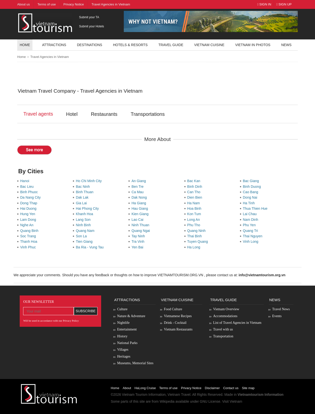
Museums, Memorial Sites (135, 363)
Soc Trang (29, 236)
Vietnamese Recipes (178, 316)
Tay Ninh (139, 236)
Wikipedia (166, 401)
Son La (82, 236)
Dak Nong (140, 197)
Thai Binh (195, 236)
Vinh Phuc (29, 247)
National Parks (127, 343)
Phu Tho (194, 225)
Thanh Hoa (29, 241)
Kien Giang (140, 214)
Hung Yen (28, 214)
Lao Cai (138, 220)
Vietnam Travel (179, 395)
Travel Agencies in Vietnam (49, 57)
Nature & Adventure (131, 316)
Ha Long (194, 247)
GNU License (210, 401)
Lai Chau (251, 214)
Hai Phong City (88, 208)
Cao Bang (251, 192)
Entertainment (127, 329)
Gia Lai (82, 203)
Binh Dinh (195, 187)
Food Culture (173, 309)
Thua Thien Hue (256, 208)
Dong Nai (251, 197)
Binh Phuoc (30, 192)
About (127, 388)
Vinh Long (251, 241)
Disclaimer (212, 388)
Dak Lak (83, 197)
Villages (122, 349)
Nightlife (123, 323)
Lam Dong (29, 220)
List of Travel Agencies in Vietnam (237, 323)
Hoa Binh (195, 208)
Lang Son (84, 220)
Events (277, 316)
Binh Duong (253, 187)
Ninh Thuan (141, 225)
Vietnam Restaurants (178, 329)
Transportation (223, 336)
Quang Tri (251, 231)
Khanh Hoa (85, 214)
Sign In (264, 4)
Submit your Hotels (91, 26)
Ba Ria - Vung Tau (91, 247)
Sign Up (284, 4)
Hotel (72, 114)
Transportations (148, 114)
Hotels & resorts (130, 45)
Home (25, 45)
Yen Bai (138, 247)
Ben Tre (138, 187)
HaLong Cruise (145, 388)
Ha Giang (139, 203)
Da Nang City (31, 197)
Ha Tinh (250, 203)
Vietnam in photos (252, 45)
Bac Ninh (84, 187)
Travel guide (170, 45)
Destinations (89, 45)
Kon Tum (195, 214)
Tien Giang (85, 241)
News (286, 45)
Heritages (123, 356)
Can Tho (194, 192)
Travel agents (38, 114)
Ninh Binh (84, 225)
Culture (122, 309)
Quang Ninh (197, 231)
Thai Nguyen (253, 236)
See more (34, 150)
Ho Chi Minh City (90, 181)
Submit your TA (89, 17)
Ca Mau (138, 192)
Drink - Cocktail (175, 323)
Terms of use (168, 388)
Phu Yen (250, 225)
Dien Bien (195, 197)
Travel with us (223, 329)
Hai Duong (29, 208)
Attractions (54, 45)
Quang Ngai (141, 231)
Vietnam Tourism (134, 395)
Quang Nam (86, 231)
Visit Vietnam (232, 401)
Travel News (281, 309)
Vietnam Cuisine (209, 45)
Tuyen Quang (198, 241)
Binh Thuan (85, 192)
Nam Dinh (251, 220)
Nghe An (27, 225)
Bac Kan (194, 181)
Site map (248, 388)
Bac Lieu (27, 187)
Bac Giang (252, 181)
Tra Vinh (138, 241)
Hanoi (25, 181)
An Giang (139, 181)
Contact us (230, 388)
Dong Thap (29, 203)
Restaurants (104, 114)
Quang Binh (30, 231)
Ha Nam (194, 203)
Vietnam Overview (226, 309)
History (122, 336)
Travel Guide (223, 300)
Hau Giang (140, 208)
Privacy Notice (191, 388)
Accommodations (225, 316)
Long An (194, 220)
